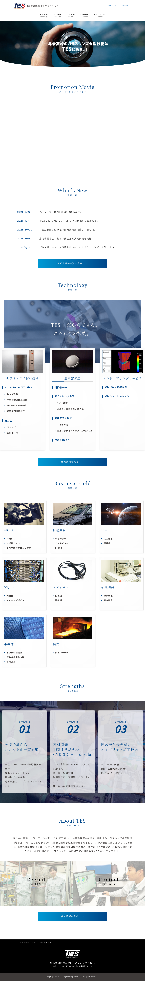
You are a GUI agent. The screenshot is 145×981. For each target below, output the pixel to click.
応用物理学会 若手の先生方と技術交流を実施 (65, 238)
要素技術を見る (71, 461)
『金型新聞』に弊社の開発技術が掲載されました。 (68, 229)
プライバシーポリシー (26, 942)
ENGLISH (125, 6)
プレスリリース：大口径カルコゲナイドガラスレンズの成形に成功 (76, 247)
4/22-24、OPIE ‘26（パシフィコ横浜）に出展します (69, 220)
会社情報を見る (71, 916)
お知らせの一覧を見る (71, 263)
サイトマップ (45, 942)
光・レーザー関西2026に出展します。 (60, 211)
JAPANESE (112, 6)
